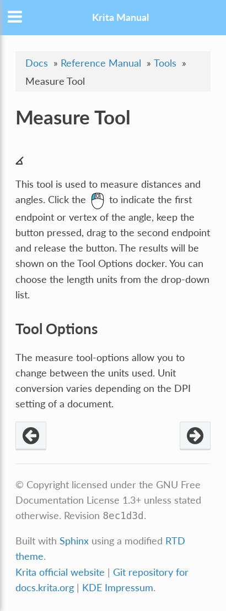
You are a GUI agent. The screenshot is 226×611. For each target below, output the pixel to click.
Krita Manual (120, 17)
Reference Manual (101, 63)
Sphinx (74, 541)
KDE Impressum (117, 587)
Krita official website (60, 572)
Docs (36, 63)
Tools (165, 63)
